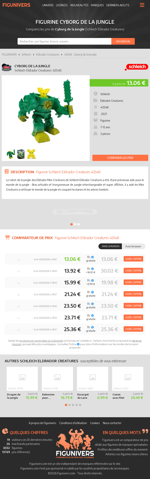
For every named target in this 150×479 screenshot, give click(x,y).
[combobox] (76, 41)
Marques (97, 5)
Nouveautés (79, 5)
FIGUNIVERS (9, 54)
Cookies (95, 423)
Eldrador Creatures (47, 54)
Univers (47, 5)
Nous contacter (112, 423)
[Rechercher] (123, 41)
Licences (62, 5)
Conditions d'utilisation (73, 423)
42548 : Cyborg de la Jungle (80, 54)
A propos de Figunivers (42, 423)
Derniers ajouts (117, 5)
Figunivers (18, 5)
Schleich (26, 54)
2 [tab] (75, 224)
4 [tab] (76, 405)
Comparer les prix (120, 157)
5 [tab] (80, 405)
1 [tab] (71, 224)
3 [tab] (78, 224)
